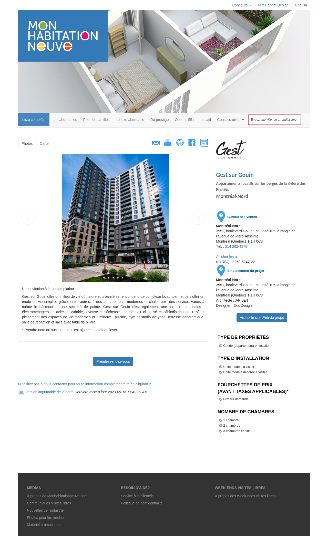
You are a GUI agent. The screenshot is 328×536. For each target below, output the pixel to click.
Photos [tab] (27, 143)
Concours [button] (241, 5)
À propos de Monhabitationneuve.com (57, 496)
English (301, 5)
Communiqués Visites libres (49, 503)
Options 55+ (184, 120)
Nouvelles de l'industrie (45, 510)
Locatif (205, 120)
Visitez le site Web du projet (262, 317)
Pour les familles (96, 120)
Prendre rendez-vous (113, 361)
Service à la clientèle (137, 496)
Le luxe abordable (130, 120)
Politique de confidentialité (142, 503)
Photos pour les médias (45, 517)
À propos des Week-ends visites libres (245, 496)
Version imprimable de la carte (49, 392)
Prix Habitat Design (273, 5)
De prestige (159, 120)
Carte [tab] (44, 143)
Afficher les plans (229, 257)
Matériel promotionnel (44, 525)
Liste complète (33, 120)
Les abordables (65, 120)
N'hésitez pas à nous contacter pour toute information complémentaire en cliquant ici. (85, 384)
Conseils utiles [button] (230, 120)
